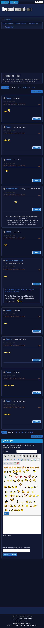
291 (33, 87)
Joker (8, 127)
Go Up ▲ (29, 616)
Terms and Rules (20, 616)
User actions (37, 91)
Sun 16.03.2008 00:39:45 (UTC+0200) (14, 378)
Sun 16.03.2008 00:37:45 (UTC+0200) (14, 345)
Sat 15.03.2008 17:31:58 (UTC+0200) (14, 133)
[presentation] (20, 541)
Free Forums (25, 621)
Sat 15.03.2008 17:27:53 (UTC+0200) (14, 104)
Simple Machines (27, 618)
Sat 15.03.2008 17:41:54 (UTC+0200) (14, 194)
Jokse (8, 98)
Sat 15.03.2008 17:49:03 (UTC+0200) (14, 238)
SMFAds (17, 621)
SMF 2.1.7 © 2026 (17, 618)
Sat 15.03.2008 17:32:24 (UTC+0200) (14, 165)
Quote (36, 119)
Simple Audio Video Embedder (22, 623)
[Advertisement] (22, 52)
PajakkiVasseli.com (14, 260)
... (20, 87)
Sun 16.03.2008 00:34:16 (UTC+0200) (14, 269)
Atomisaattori (12, 189)
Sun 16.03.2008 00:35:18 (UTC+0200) (14, 316)
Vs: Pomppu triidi (9, 102)
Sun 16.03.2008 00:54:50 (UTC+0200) (14, 407)
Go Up (4, 432)
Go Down (5, 87)
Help (13, 616)
